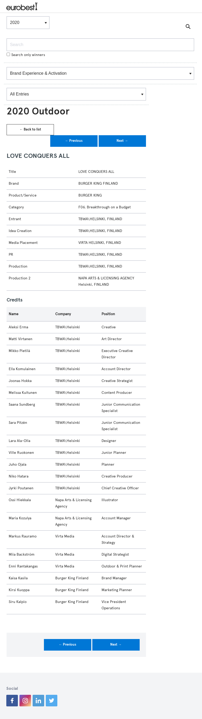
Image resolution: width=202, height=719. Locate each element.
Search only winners (26, 55)
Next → (122, 141)
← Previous (74, 141)
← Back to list (30, 129)
